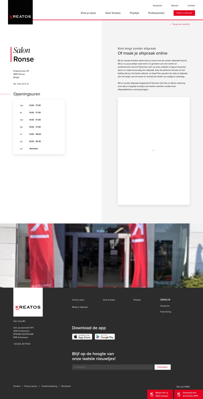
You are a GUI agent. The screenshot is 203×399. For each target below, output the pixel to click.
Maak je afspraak (184, 12)
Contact (191, 5)
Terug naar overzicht (181, 24)
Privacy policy (30, 386)
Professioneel (156, 13)
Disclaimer (66, 386)
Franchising (165, 311)
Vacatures (157, 5)
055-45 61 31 (23, 83)
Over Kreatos (113, 13)
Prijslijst (134, 13)
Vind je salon (88, 13)
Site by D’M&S (183, 386)
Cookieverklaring (49, 386)
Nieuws (174, 5)
